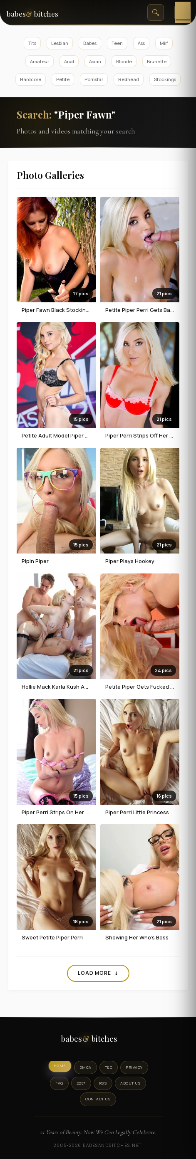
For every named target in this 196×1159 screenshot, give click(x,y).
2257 (81, 1083)
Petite (62, 79)
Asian (95, 61)
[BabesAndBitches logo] (98, 1041)
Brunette (156, 61)
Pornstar (93, 79)
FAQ (59, 1083)
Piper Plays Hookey (129, 561)
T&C (109, 1067)
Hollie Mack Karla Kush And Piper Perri (70, 686)
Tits (32, 43)
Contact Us (98, 1099)
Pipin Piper (35, 561)
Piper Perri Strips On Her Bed (58, 812)
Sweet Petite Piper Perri (52, 937)
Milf (164, 43)
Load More (98, 973)
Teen (117, 43)
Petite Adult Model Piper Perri (59, 435)
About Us (130, 1083)
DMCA (85, 1067)
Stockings (165, 79)
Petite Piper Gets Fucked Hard (144, 686)
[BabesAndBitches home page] (41, 12)
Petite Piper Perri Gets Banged (144, 310)
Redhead (128, 79)
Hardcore (30, 79)
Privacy (134, 1067)
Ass (141, 43)
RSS (103, 1083)
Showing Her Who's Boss (137, 937)
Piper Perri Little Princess (137, 812)
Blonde (124, 61)
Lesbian (59, 43)
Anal (69, 61)
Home (60, 1065)
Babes (90, 43)
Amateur (39, 61)
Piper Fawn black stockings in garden (70, 310)
